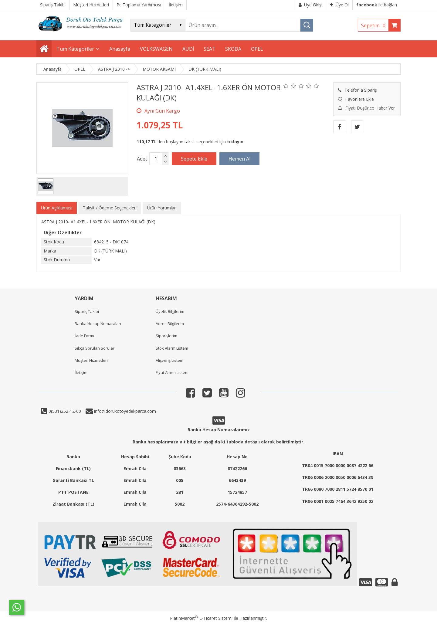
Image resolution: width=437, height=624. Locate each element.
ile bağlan (376, 5)
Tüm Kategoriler (75, 49)
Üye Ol (339, 5)
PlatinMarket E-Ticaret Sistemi (201, 618)
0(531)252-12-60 (64, 411)
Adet (142, 158)
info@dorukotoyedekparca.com (124, 411)
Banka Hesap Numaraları (98, 323)
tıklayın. (236, 141)
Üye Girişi (310, 5)
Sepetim (374, 25)
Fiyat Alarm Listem (172, 372)
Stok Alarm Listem (172, 348)
